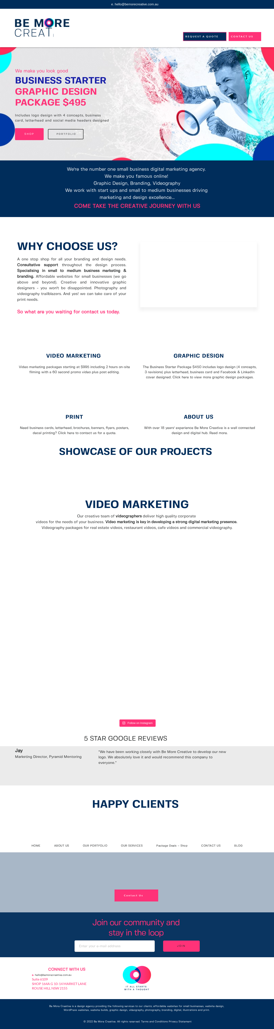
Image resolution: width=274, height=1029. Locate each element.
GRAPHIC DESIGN (200, 356)
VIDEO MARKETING (74, 356)
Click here (181, 377)
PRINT (74, 417)
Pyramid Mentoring (65, 757)
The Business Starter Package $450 (172, 367)
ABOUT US (199, 417)
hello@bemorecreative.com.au (53, 975)
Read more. (218, 433)
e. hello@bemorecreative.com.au (134, 4)
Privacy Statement (180, 1021)
